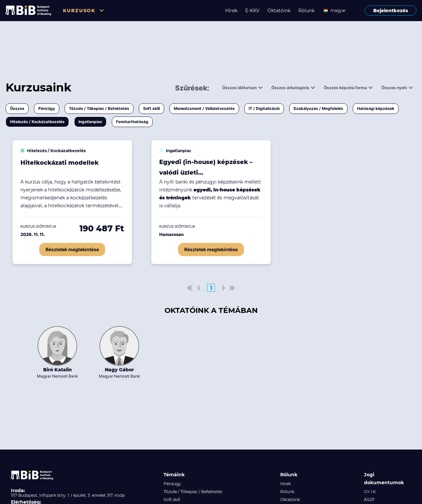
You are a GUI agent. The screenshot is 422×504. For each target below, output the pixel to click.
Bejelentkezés (390, 11)
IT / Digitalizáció (264, 108)
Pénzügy (46, 108)
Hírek (231, 11)
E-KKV (252, 11)
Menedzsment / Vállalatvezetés (204, 108)
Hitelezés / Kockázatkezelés (37, 121)
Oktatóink (278, 11)
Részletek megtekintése (72, 249)
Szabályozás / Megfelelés (318, 108)
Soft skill (151, 108)
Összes (17, 108)
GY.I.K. (370, 491)
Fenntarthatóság (132, 121)
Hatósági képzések (375, 108)
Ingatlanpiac (90, 121)
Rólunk (306, 11)
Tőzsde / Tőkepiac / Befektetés (99, 108)
